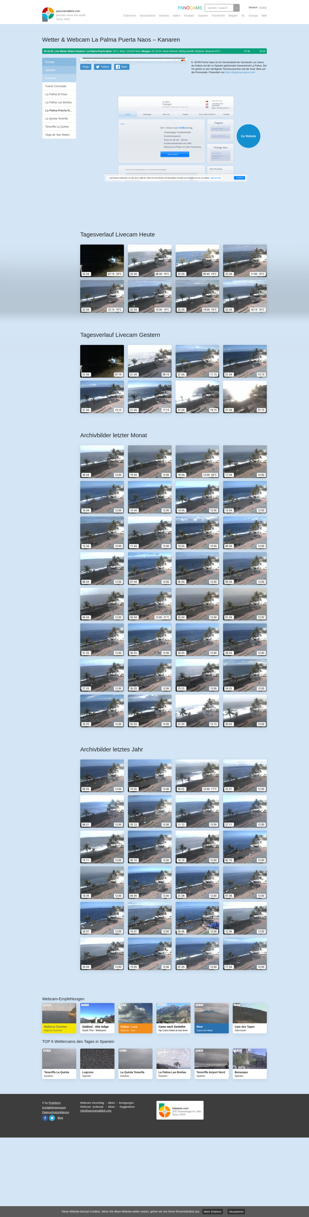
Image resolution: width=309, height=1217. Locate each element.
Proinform (55, 1180)
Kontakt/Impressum (54, 1184)
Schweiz (164, 15)
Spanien (203, 15)
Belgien (233, 15)
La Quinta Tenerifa (56, 118)
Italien (176, 15)
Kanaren (50, 78)
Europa (253, 15)
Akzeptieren (236, 1211)
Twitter (52, 1195)
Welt (264, 15)
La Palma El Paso (56, 94)
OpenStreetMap (217, 120)
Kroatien (189, 15)
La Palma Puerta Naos (59, 110)
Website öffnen (169, 213)
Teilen (124, 144)
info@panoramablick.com (95, 1187)
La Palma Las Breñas (58, 102)
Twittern (105, 144)
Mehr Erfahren (212, 1211)
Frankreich (218, 15)
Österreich (129, 15)
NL (243, 15)
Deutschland (147, 15)
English (263, 7)
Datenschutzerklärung (55, 1189)
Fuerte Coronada (55, 86)
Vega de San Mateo (57, 134)
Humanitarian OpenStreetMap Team (251, 120)
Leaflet (204, 120)
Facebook (45, 1195)
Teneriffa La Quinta (57, 126)
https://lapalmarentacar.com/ (240, 136)
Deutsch (253, 7)
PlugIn (85, 144)
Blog (60, 1194)
